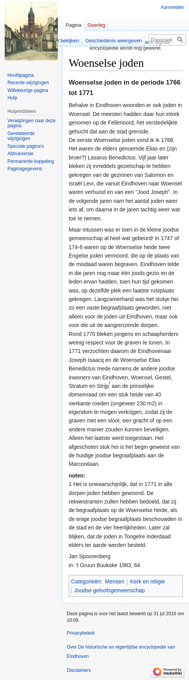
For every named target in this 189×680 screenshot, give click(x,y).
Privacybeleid (80, 633)
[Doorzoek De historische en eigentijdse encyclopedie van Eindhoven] (167, 39)
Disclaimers (79, 670)
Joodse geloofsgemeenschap (109, 590)
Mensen (115, 581)
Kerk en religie (147, 581)
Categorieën (86, 581)
